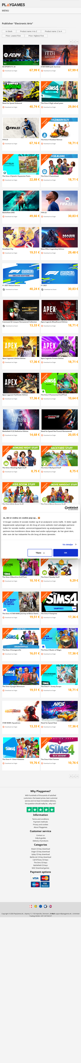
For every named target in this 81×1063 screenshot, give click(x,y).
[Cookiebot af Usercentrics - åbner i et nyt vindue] (66, 508)
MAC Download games (40, 868)
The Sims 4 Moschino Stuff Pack (14, 577)
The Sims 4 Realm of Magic (51, 650)
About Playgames (40, 827)
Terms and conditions (40, 819)
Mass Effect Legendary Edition (52, 249)
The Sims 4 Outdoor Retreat (51, 140)
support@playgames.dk (63, 914)
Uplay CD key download (40, 854)
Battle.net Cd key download (40, 857)
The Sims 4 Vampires (49, 613)
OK (65, 553)
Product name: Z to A (53, 31)
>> (77, 41)
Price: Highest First (36, 36)
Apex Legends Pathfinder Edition (15, 395)
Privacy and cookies (40, 824)
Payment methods (40, 822)
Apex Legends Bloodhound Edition (54, 322)
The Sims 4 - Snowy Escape (51, 686)
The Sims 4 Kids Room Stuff (12, 504)
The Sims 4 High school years (52, 103)
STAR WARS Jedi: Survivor (50, 67)
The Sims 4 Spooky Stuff (50, 577)
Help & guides (40, 838)
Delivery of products (40, 841)
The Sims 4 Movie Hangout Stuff (53, 504)
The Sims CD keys (40, 862)
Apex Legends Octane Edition (52, 358)
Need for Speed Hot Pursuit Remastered (56, 431)
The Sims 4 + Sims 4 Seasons (13, 759)
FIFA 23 (5, 140)
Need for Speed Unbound (12, 103)
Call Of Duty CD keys (40, 860)
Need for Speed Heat (49, 723)
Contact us (40, 835)
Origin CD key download (40, 851)
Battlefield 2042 (8, 212)
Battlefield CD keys (40, 865)
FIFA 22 (44, 212)
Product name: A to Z (28, 31)
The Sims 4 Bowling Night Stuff (14, 468)
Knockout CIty (7, 249)
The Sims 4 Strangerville (11, 650)
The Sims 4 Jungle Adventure (13, 686)
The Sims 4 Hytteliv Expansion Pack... (16, 176)
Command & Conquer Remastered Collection (19, 322)
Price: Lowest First (13, 36)
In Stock (9, 31)
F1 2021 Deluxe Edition (11, 285)
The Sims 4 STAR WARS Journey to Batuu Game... (20, 613)
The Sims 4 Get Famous (50, 759)
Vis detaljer (68, 544)
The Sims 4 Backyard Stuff (51, 468)
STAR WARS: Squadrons (11, 723)
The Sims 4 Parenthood (50, 176)
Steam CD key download (40, 849)
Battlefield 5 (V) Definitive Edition (15, 431)
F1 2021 (44, 285)
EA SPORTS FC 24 (8, 67)
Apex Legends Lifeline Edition (13, 358)
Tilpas (40, 553)
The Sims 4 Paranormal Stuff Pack (54, 395)
